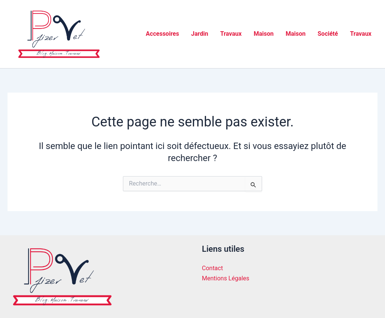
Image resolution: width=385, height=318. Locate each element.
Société (328, 33)
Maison (264, 33)
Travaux (231, 33)
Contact (212, 268)
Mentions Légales (225, 278)
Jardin (199, 33)
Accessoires (162, 33)
